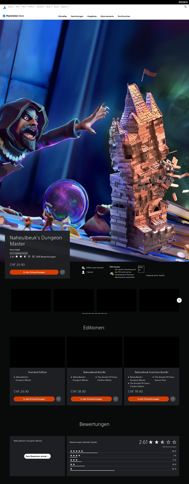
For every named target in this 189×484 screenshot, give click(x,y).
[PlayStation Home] (4, 6)
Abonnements (107, 14)
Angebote (92, 14)
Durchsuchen (124, 14)
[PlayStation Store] (14, 13)
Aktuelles (62, 14)
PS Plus (30, 7)
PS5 (17, 7)
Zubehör (40, 7)
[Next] (179, 298)
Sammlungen (77, 14)
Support (64, 7)
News (49, 7)
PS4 (23, 7)
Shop (56, 7)
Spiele (10, 7)
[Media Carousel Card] (31, 298)
